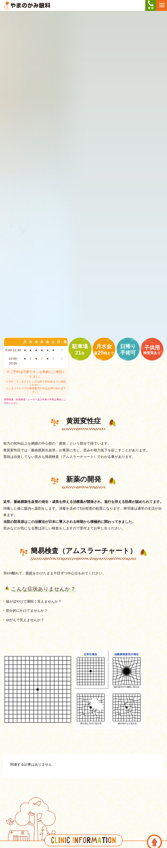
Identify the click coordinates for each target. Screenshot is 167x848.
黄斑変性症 (83, 421)
